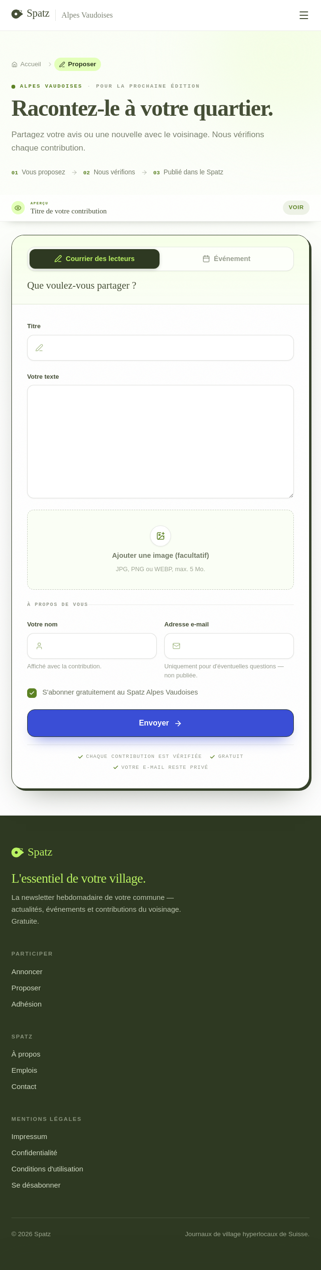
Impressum (29, 1136)
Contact (23, 1086)
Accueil (26, 64)
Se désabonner (35, 1185)
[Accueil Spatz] (30, 15)
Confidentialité (34, 1153)
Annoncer (26, 972)
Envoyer (160, 723)
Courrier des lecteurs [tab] (94, 259)
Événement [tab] (226, 259)
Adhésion (26, 1004)
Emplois (24, 1070)
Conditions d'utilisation (47, 1169)
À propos (25, 1054)
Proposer (26, 988)
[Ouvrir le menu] (303, 15)
